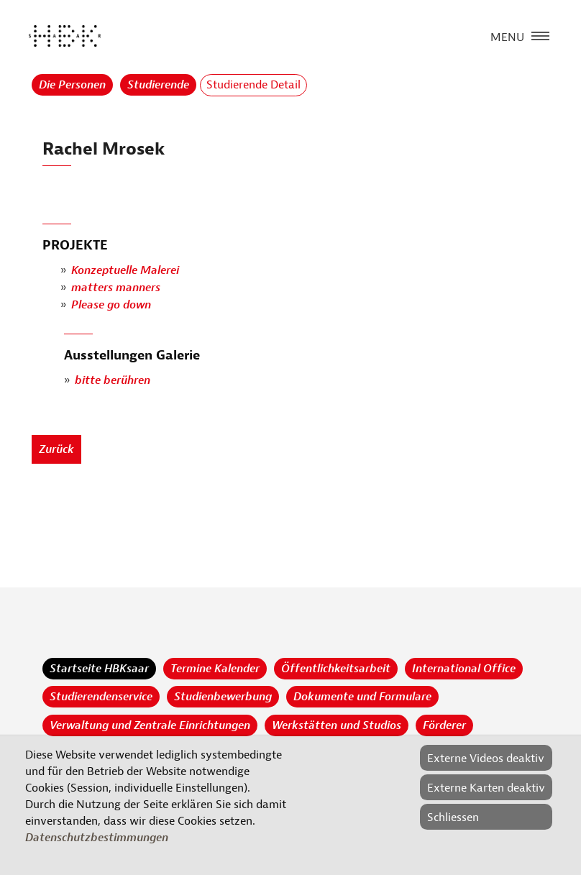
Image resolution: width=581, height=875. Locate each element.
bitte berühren (112, 381)
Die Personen (72, 85)
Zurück (56, 449)
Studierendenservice (101, 697)
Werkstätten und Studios (336, 725)
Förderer (444, 725)
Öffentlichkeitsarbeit (335, 668)
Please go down (111, 305)
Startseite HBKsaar (99, 668)
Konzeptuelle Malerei (125, 271)
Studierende (158, 85)
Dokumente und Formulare (362, 697)
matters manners (115, 288)
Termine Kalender (215, 668)
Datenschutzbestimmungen (96, 837)
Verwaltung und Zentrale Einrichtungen (150, 725)
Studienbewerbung (223, 697)
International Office (464, 668)
